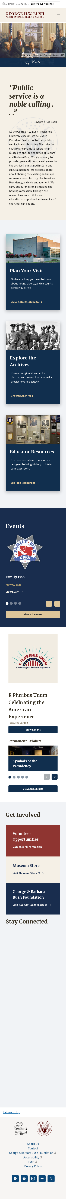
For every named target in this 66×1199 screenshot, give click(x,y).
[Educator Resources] (25, 483)
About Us (33, 1144)
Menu (59, 15)
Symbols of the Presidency (25, 763)
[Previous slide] (47, 777)
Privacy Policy (33, 1166)
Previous (49, 604)
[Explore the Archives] (24, 396)
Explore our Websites (42, 3)
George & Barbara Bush (33, 1153)
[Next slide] (55, 777)
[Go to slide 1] (9, 777)
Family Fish (15, 577)
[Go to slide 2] (14, 777)
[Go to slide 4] (22, 777)
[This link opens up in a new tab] (23, 1128)
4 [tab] (19, 603)
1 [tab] (7, 603)
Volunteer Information (27, 847)
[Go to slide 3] (18, 777)
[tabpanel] (33, 563)
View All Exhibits (33, 789)
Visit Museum (27, 873)
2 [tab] (11, 603)
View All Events (33, 614)
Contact (33, 1148)
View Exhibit (33, 729)
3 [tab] (15, 603)
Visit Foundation (30, 905)
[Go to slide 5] (26, 777)
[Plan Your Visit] (28, 302)
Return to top (11, 1112)
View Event (13, 592)
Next (57, 604)
